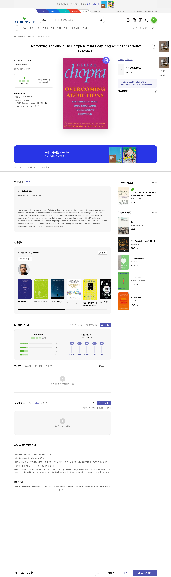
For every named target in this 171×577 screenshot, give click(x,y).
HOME (15, 36)
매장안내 (147, 11)
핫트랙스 (75, 12)
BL (39, 28)
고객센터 (154, 11)
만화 (59, 28)
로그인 (125, 11)
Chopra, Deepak (21, 61)
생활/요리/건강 (42, 36)
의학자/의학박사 (25, 259)
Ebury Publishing (20, 64)
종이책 (45, 403)
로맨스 (32, 28)
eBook (53, 12)
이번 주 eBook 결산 (149, 28)
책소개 (28, 182)
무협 (53, 28)
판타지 (45, 28)
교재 (65, 28)
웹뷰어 (47, 103)
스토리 (85, 12)
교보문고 (43, 12)
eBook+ (85, 28)
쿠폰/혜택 (162, 71)
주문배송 (139, 11)
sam (64, 11)
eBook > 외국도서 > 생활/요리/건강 (30, 195)
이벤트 (128, 28)
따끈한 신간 (137, 28)
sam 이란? (162, 75)
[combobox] (45, 20)
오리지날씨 (74, 28)
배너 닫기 (167, 4)
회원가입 (118, 11)
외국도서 (30, 36)
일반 (25, 28)
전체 (30, 403)
